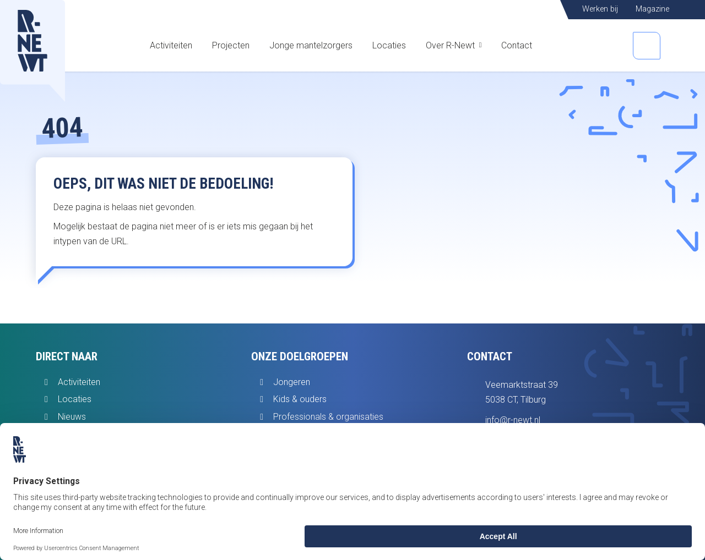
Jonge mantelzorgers (310, 45)
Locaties (389, 45)
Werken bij (600, 9)
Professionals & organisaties (328, 416)
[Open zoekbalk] (646, 45)
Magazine (652, 9)
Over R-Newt (450, 45)
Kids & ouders (300, 399)
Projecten (231, 45)
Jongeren (291, 382)
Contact (516, 45)
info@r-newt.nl (512, 420)
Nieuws (72, 416)
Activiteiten (171, 45)
